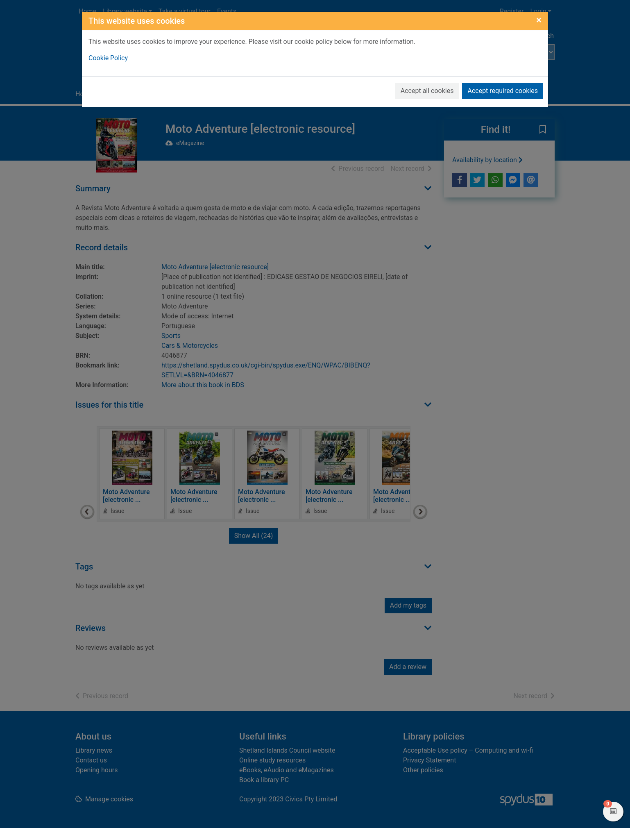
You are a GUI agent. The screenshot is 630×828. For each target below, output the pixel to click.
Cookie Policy (108, 58)
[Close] (539, 20)
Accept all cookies (427, 91)
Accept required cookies (502, 91)
